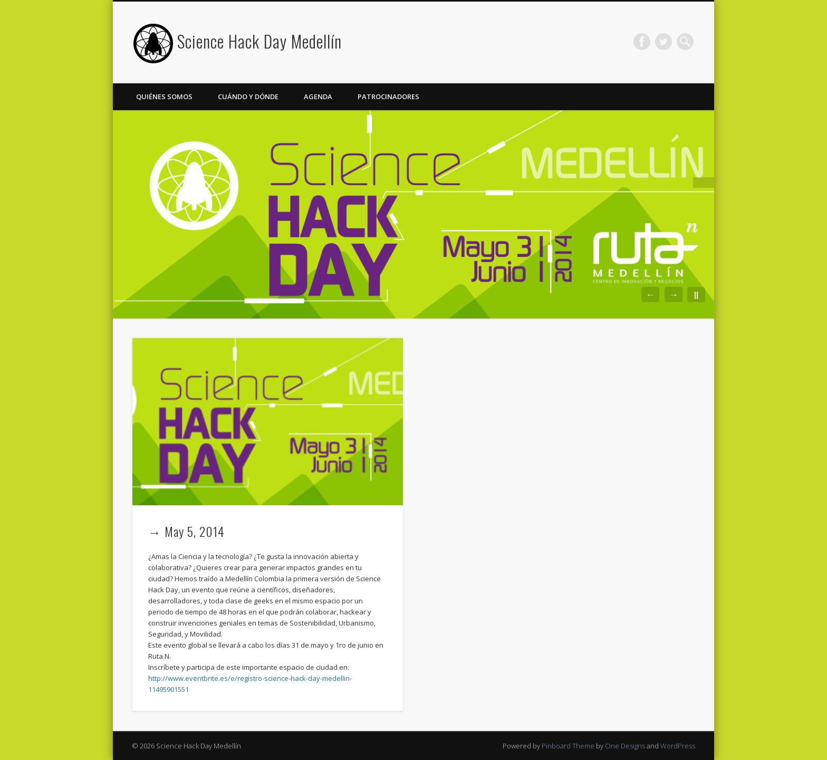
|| (696, 294)
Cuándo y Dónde (248, 96)
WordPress (677, 746)
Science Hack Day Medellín (259, 40)
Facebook (641, 41)
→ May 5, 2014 (186, 531)
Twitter (663, 41)
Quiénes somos (164, 96)
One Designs (625, 746)
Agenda (318, 96)
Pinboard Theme (568, 746)
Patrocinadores (388, 96)
